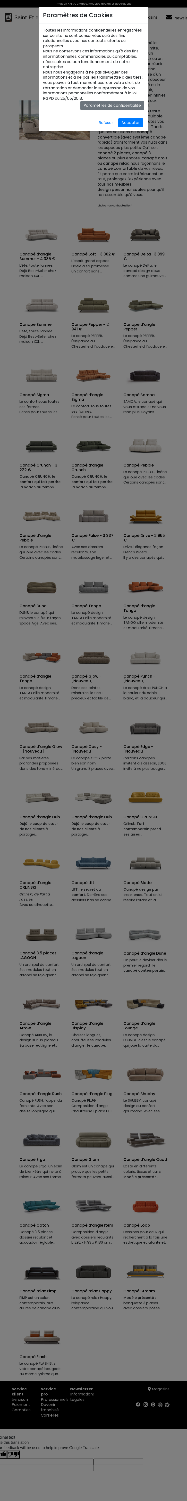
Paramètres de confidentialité (112, 105)
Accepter (130, 122)
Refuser (106, 122)
